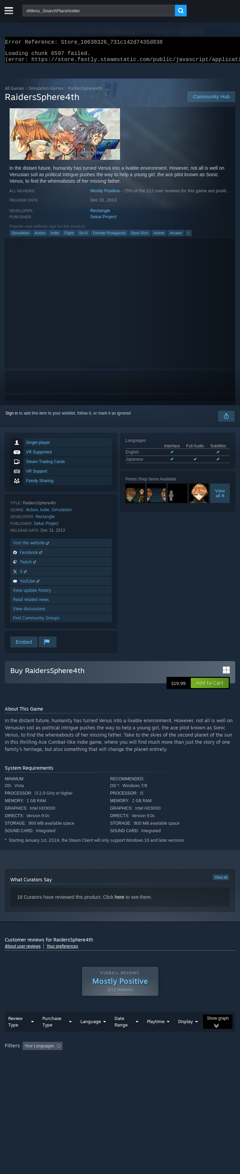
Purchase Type (51, 1035)
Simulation (20, 237)
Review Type (15, 1035)
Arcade (176, 237)
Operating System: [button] (91, 1068)
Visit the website (31, 546)
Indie (55, 237)
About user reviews (23, 950)
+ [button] (188, 237)
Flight (69, 237)
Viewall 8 (220, 497)
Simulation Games (46, 92)
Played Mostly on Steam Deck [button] (33, 1068)
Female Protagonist (109, 237)
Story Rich (139, 237)
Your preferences (62, 950)
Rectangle (100, 214)
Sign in (11, 417)
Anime (159, 237)
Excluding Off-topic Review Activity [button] (108, 1059)
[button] (209, 687)
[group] (120, 1064)
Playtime (155, 1035)
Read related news (31, 603)
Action (40, 237)
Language (90, 1035)
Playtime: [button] (161, 1059)
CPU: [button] (126, 1068)
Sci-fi (83, 237)
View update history (32, 594)
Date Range (121, 1035)
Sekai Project (103, 220)
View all (220, 881)
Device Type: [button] (179, 1068)
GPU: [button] (149, 1068)
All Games (14, 92)
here (119, 901)
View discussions (29, 612)
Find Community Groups (36, 622)
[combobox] (99, 10)
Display (185, 1035)
